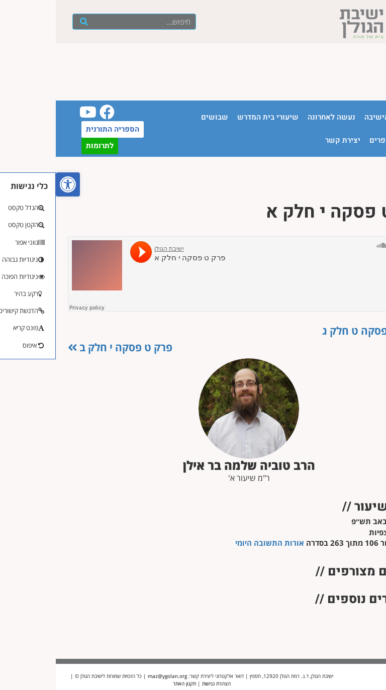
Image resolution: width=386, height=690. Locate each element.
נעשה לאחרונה (276, 117)
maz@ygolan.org (111, 675)
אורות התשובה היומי (213, 543)
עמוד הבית (359, 117)
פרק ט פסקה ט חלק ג (320, 331)
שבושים (158, 117)
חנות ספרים (333, 140)
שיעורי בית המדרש (212, 117)
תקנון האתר (128, 683)
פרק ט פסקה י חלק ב (64, 347)
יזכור (368, 140)
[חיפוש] (28, 21)
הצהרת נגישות (160, 683)
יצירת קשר (287, 140)
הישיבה (321, 117)
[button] (12, 184)
